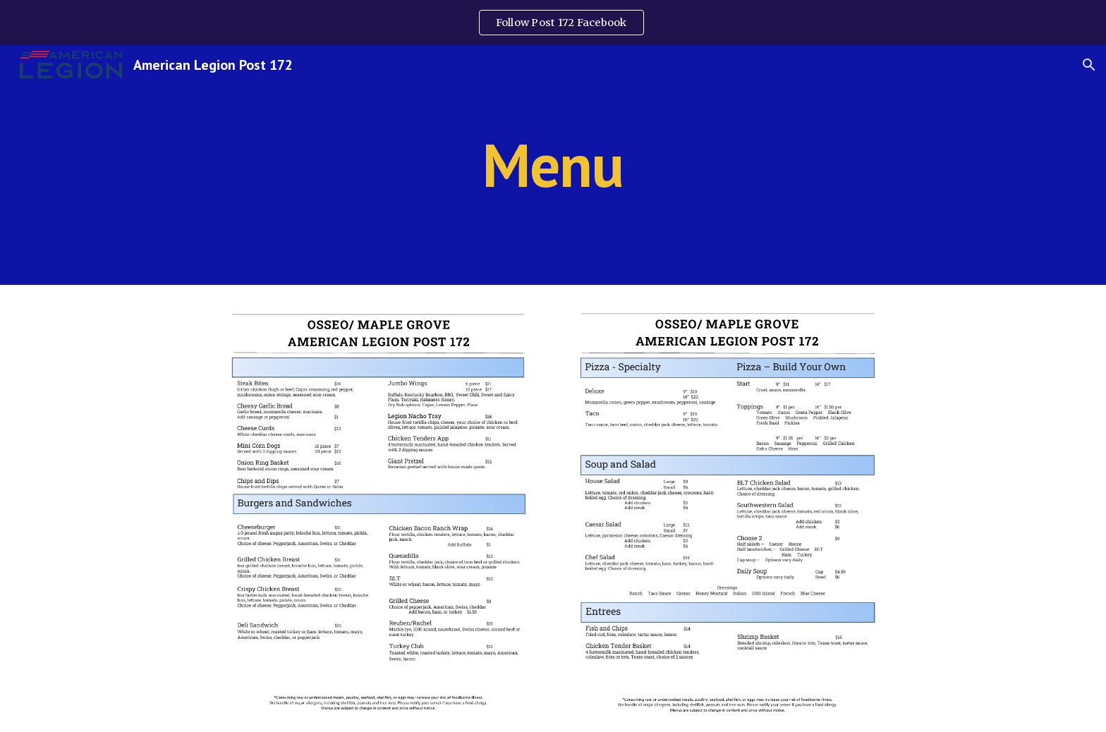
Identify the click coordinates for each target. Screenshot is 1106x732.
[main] (553, 164)
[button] (1089, 65)
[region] (553, 22)
